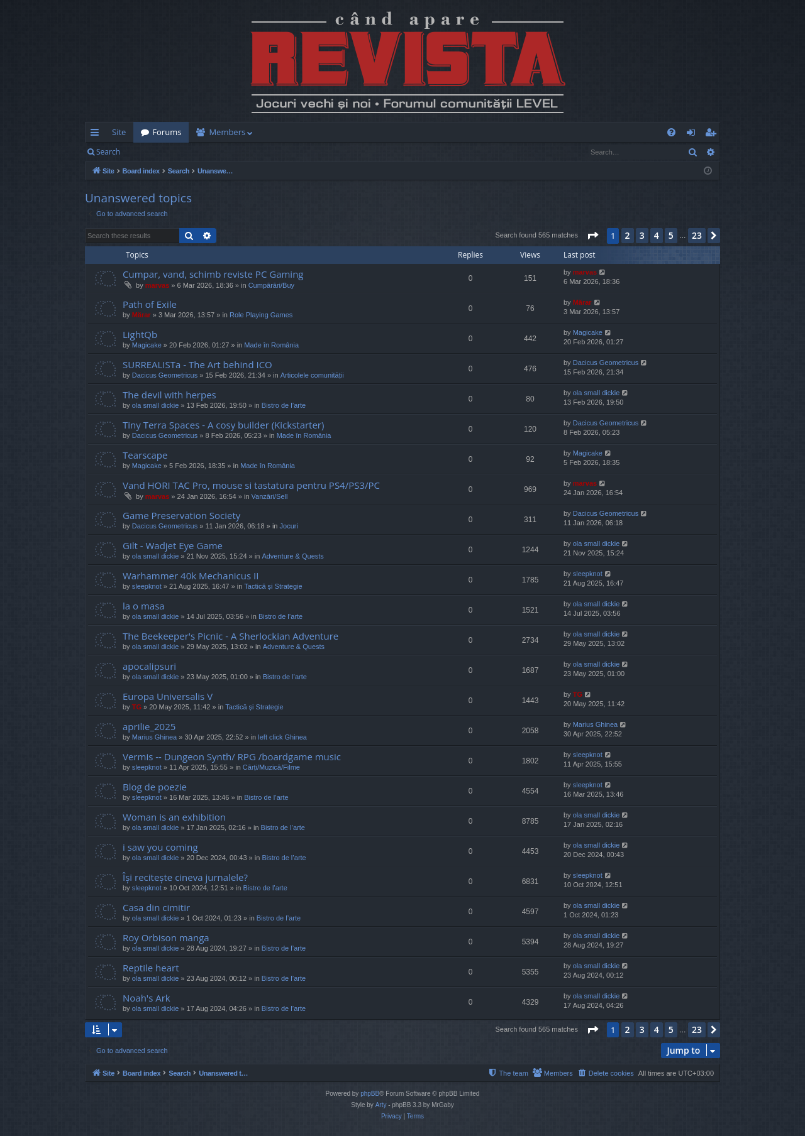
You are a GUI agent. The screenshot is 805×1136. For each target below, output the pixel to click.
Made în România (271, 345)
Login (147, 151)
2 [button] (627, 235)
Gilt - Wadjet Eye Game (173, 545)
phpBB (369, 1093)
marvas (157, 285)
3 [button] (642, 235)
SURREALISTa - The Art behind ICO (197, 364)
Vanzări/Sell (270, 496)
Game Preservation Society (181, 515)
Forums (166, 132)
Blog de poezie (155, 786)
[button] (592, 235)
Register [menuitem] (713, 134)
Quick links (97, 134)
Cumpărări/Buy (271, 285)
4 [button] (656, 235)
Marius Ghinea (154, 737)
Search (108, 151)
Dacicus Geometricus (165, 375)
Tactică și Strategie (273, 586)
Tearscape (145, 455)
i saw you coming (160, 847)
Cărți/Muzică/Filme (271, 767)
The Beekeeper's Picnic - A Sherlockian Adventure (230, 636)
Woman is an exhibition (174, 817)
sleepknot (147, 586)
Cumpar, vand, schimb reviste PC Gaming (213, 274)
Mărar (141, 315)
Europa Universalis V (168, 696)
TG (137, 707)
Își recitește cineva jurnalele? (185, 877)
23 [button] (697, 235)
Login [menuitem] (693, 134)
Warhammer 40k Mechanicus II (190, 575)
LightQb (140, 334)
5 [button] (671, 235)
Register (189, 151)
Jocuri (289, 526)
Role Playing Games (261, 315)
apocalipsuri (149, 666)
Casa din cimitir (156, 907)
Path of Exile (150, 304)
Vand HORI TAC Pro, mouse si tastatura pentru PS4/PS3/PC (251, 485)
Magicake (147, 345)
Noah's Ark (146, 997)
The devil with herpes (169, 394)
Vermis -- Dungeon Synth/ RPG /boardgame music (232, 756)
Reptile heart (151, 967)
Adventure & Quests (292, 556)
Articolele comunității (312, 375)
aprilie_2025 (149, 726)
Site (119, 132)
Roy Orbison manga (166, 937)
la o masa (144, 605)
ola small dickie (155, 405)
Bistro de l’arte (284, 405)
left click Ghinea (282, 737)
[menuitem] (476, 132)
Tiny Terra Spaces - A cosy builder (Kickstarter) (223, 424)
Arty (381, 1104)
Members (227, 132)
